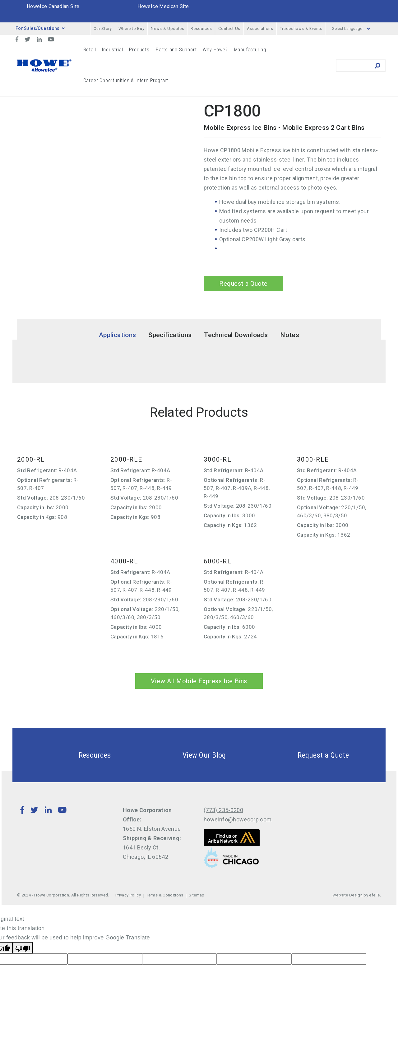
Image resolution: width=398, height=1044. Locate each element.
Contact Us (229, 28)
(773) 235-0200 (223, 810)
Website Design (347, 895)
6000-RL (217, 561)
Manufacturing (250, 50)
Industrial (112, 50)
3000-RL (217, 459)
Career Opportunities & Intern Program (126, 80)
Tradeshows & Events (301, 28)
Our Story (103, 28)
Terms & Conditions (164, 895)
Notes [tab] (289, 335)
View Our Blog (189, 755)
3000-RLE (313, 459)
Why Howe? (215, 50)
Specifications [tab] (170, 335)
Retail (89, 50)
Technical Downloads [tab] (236, 335)
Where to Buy (131, 28)
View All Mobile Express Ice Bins (199, 681)
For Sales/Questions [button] (40, 28)
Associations (260, 28)
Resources (201, 28)
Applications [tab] (117, 335)
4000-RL (124, 561)
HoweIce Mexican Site (163, 6)
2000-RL (31, 459)
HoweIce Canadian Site (53, 6)
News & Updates (167, 28)
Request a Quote (243, 283)
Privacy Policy (128, 895)
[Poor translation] (23, 947)
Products (139, 50)
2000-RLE (126, 459)
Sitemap (197, 895)
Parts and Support (176, 50)
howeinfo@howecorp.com (238, 819)
